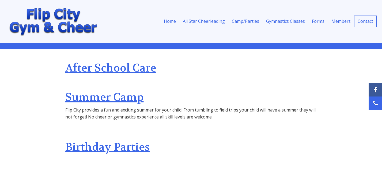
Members (341, 21)
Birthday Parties (107, 147)
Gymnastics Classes (285, 21)
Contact (365, 21)
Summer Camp (104, 97)
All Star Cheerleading (204, 21)
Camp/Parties (245, 21)
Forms (318, 21)
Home (170, 21)
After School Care (110, 68)
